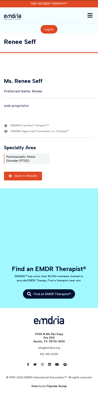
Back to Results (23, 176)
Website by (49, 386)
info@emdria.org (49, 348)
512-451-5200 (49, 354)
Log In (49, 29)
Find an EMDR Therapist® (49, 3)
